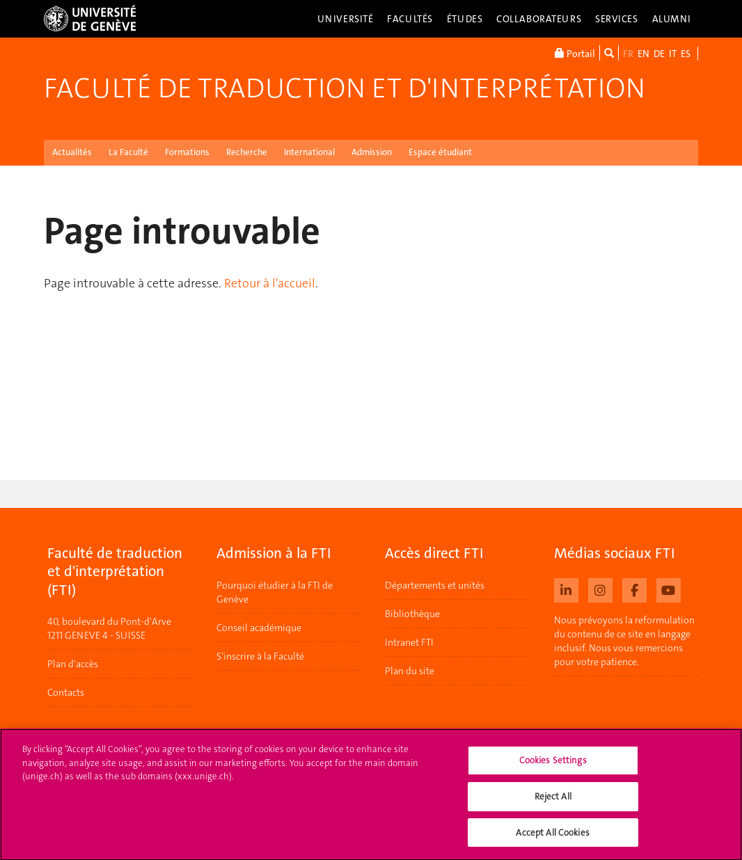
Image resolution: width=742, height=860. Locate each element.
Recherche (246, 152)
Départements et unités (434, 585)
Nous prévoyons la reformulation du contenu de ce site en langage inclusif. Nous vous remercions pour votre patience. (624, 641)
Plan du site (409, 670)
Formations (187, 152)
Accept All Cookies (552, 840)
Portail (575, 53)
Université (345, 19)
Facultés (410, 19)
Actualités (72, 152)
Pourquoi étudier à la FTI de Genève (274, 592)
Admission (372, 152)
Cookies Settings (553, 768)
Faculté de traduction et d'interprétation (344, 88)
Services (616, 19)
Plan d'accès (72, 664)
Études (464, 19)
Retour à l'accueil (269, 283)
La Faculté (128, 152)
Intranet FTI (409, 642)
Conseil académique (258, 627)
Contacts (65, 692)
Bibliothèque (412, 613)
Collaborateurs (538, 19)
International (309, 152)
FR (628, 53)
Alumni (671, 19)
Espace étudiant (440, 152)
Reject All (553, 805)
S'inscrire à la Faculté (260, 656)
